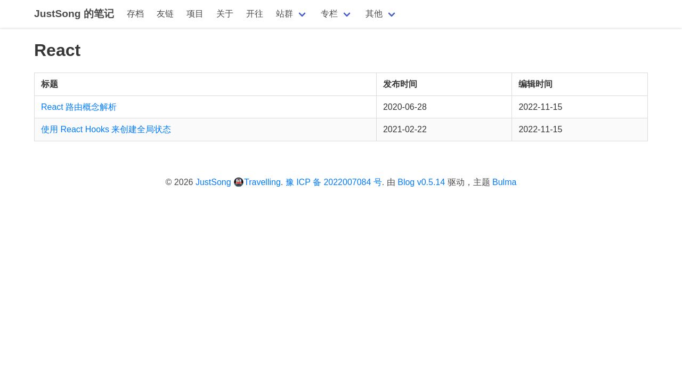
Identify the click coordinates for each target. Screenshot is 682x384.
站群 (284, 13)
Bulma (504, 182)
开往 (254, 13)
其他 (374, 13)
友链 (165, 13)
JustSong (213, 182)
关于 (224, 13)
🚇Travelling (257, 182)
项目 (195, 13)
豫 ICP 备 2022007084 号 (334, 182)
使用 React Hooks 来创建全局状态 (106, 129)
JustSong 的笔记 (74, 13)
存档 (135, 13)
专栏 (329, 13)
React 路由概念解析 (79, 106)
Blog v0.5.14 (421, 182)
